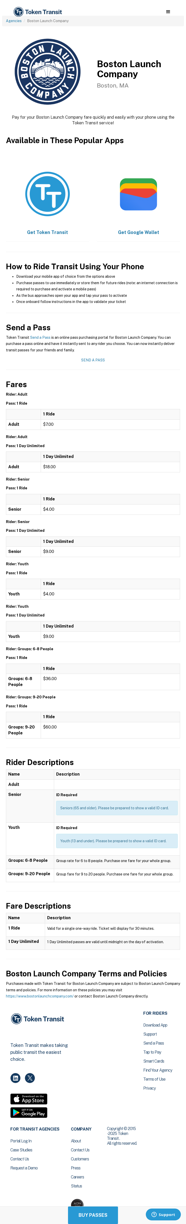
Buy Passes (93, 1215)
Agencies (14, 21)
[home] (37, 12)
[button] (168, 12)
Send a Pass (40, 337)
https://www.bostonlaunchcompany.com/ (40, 996)
